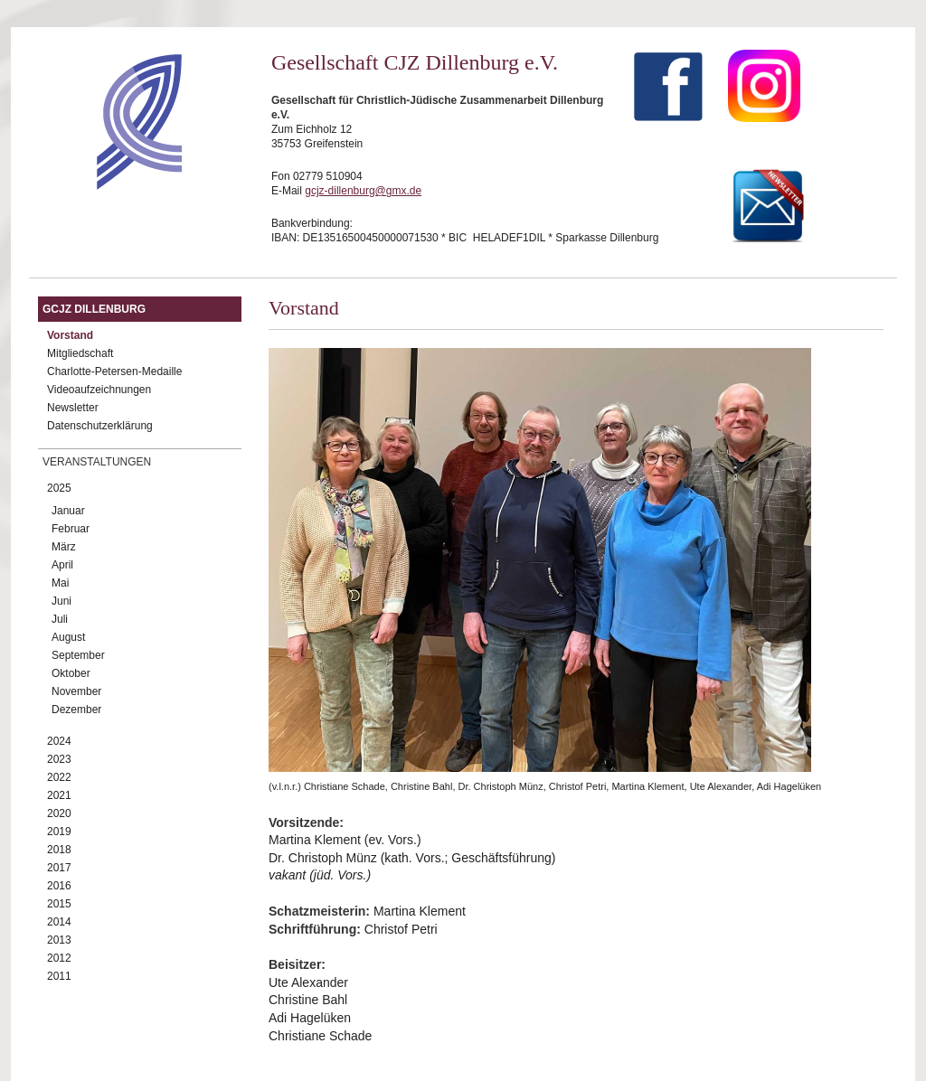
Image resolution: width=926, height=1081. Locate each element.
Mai (60, 583)
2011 (59, 976)
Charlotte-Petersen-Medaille (114, 371)
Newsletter (73, 407)
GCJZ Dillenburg (94, 309)
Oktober (71, 673)
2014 (59, 922)
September (78, 655)
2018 (59, 849)
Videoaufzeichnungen (99, 389)
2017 (59, 867)
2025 (59, 488)
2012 (59, 958)
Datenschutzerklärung (100, 425)
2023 (59, 759)
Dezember (76, 709)
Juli (60, 619)
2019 (59, 831)
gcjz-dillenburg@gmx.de (363, 190)
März (64, 546)
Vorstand (70, 335)
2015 (59, 904)
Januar (68, 510)
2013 (59, 940)
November (76, 691)
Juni (61, 601)
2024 (59, 741)
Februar (71, 528)
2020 (59, 813)
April (62, 565)
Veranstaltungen (97, 462)
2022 (59, 777)
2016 (59, 885)
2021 (59, 795)
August (68, 637)
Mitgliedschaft (80, 353)
